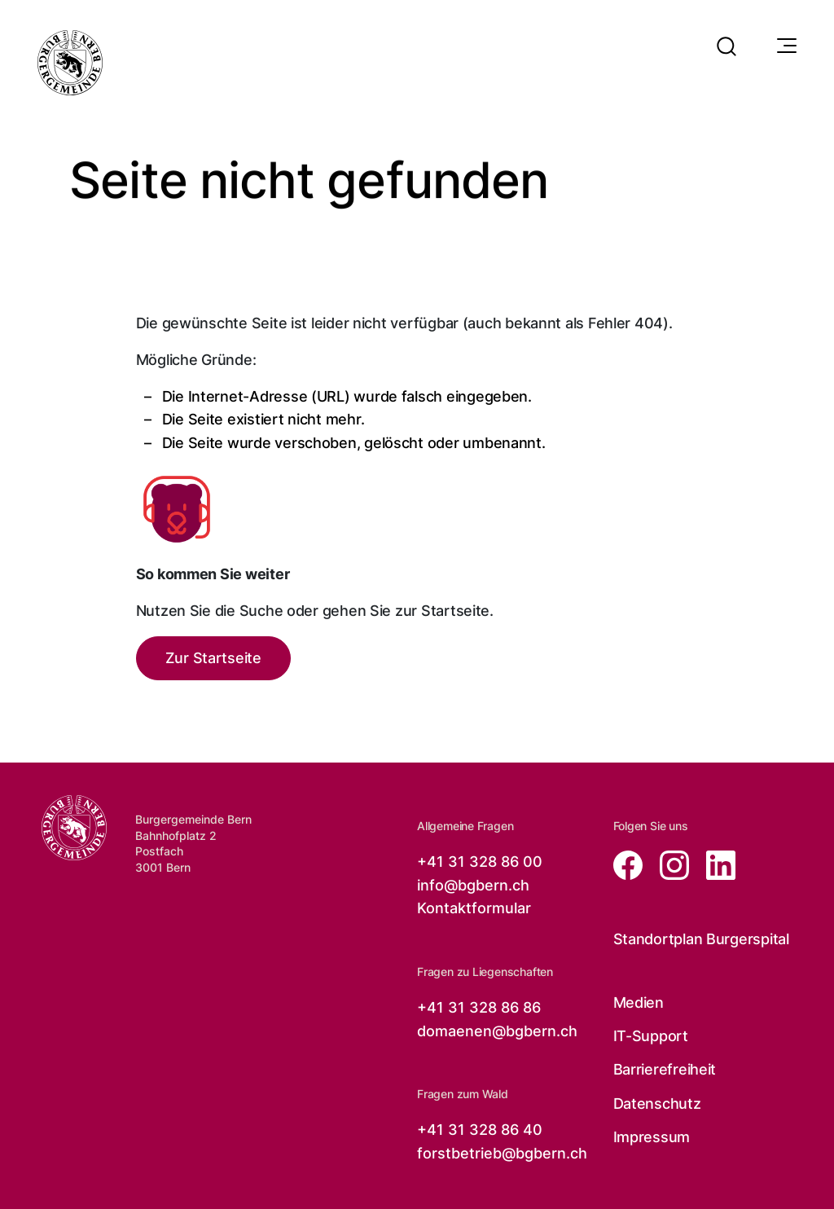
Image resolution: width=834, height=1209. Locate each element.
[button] (726, 36)
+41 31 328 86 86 (479, 1007)
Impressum (652, 1136)
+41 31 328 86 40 (479, 1129)
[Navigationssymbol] (785, 46)
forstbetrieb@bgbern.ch (502, 1153)
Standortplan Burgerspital (701, 938)
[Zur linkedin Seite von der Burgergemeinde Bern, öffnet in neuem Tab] (714, 864)
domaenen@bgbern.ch (497, 1031)
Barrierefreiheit (665, 1069)
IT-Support (650, 1035)
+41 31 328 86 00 (479, 861)
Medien (638, 1002)
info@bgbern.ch (473, 885)
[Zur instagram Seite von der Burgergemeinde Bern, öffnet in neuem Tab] (670, 864)
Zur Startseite (213, 657)
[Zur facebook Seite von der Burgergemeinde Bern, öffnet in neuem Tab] (630, 864)
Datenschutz (657, 1103)
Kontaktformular (474, 908)
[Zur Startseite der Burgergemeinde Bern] (74, 827)
